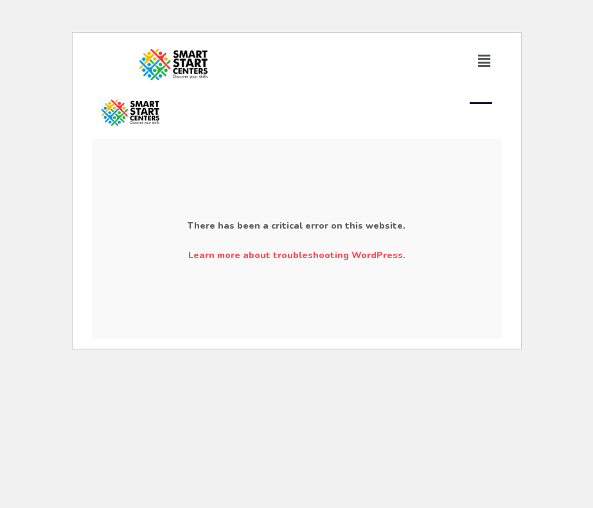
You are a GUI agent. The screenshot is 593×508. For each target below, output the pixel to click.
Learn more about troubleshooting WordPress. (296, 255)
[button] (484, 61)
